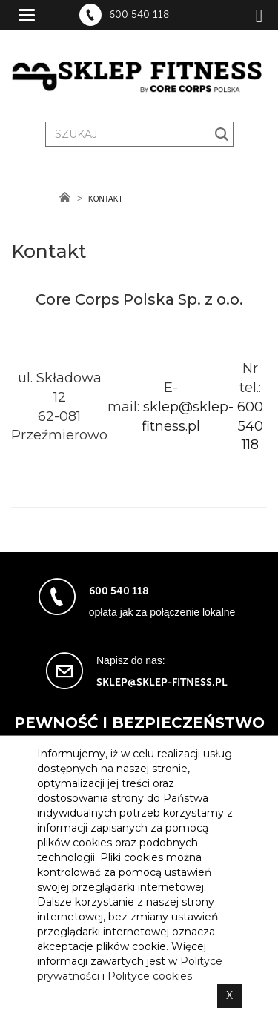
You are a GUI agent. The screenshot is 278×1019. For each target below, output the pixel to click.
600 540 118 (139, 15)
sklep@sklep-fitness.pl (162, 682)
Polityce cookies (149, 976)
